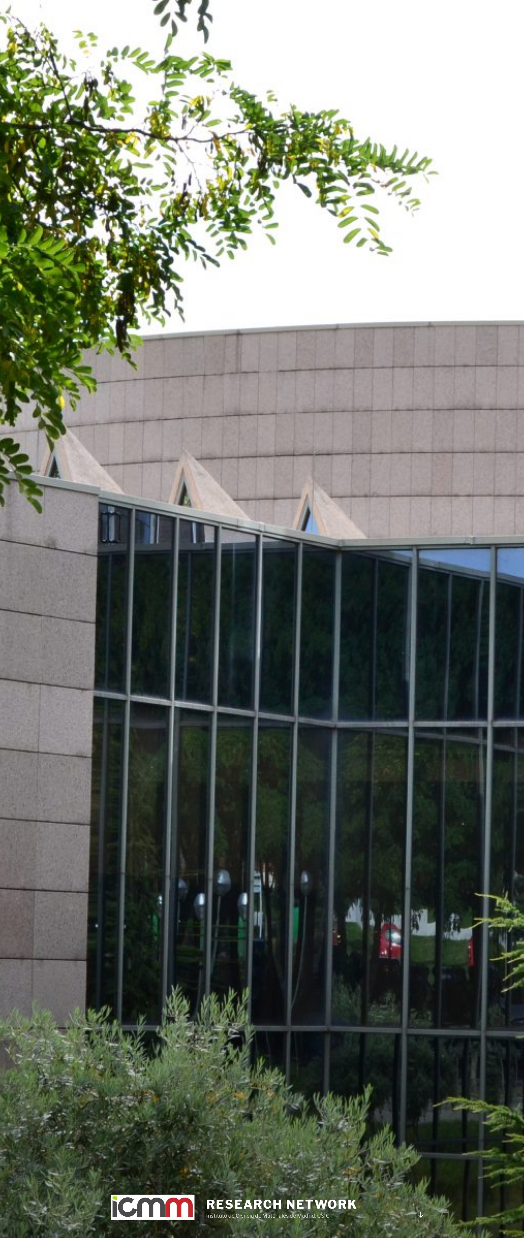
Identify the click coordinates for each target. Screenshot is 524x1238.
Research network (282, 1204)
